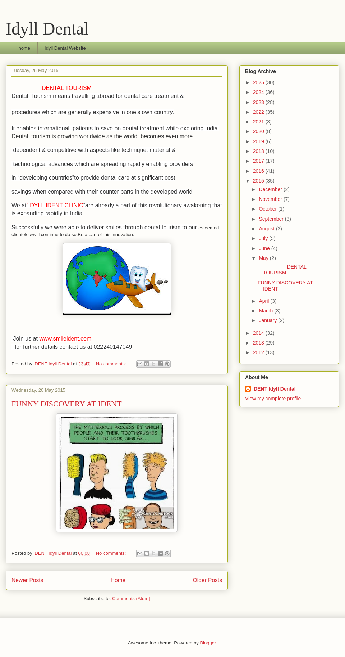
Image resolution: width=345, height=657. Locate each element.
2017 (259, 161)
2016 (259, 171)
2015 (259, 181)
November (271, 199)
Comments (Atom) (131, 598)
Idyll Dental (47, 28)
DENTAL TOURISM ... (283, 270)
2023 (259, 102)
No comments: (111, 363)
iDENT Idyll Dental (274, 389)
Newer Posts (27, 580)
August (267, 228)
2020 (259, 131)
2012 (259, 352)
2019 (259, 141)
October (268, 209)
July (264, 238)
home (25, 48)
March (266, 311)
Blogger (208, 642)
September (272, 219)
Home (118, 580)
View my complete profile (273, 398)
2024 (259, 92)
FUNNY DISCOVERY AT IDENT (67, 403)
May (264, 258)
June (265, 248)
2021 (259, 122)
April (264, 301)
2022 (259, 112)
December (271, 189)
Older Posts (207, 580)
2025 (259, 82)
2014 (259, 333)
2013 (259, 343)
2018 (259, 151)
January (268, 320)
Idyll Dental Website (65, 48)
